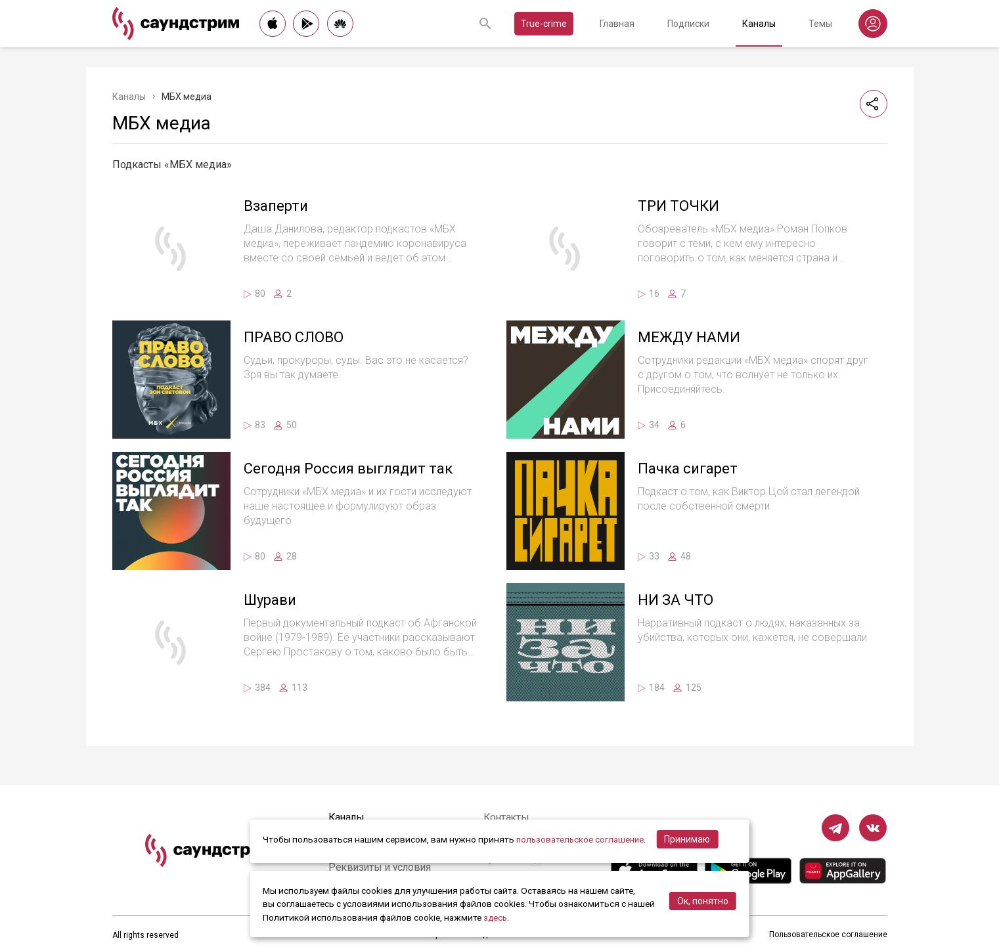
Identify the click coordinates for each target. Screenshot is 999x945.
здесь (495, 917)
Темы (820, 23)
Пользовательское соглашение (828, 935)
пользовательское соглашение (581, 839)
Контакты (508, 817)
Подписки (688, 23)
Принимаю (690, 839)
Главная (617, 23)
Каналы (759, 23)
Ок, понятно (702, 901)
